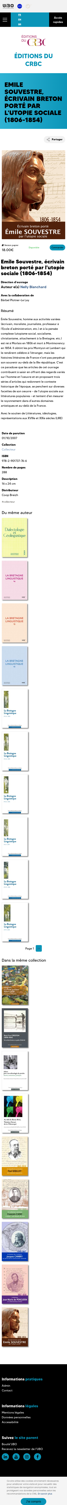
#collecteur (8, 501)
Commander (57, 247)
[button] (5, 19)
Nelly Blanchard (33, 287)
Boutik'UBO (9, 1444)
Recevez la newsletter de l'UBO (22, 1449)
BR (19, 24)
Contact (7, 1390)
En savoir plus (45, 1493)
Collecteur (9, 449)
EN (19, 19)
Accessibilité (10, 1422)
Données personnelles (16, 1417)
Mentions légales (13, 1412)
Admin (6, 1385)
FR (19, 14)
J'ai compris (33, 1501)
